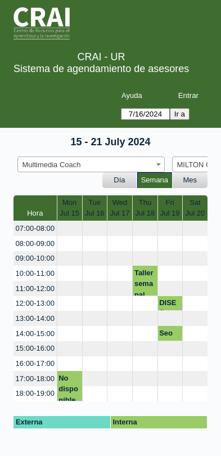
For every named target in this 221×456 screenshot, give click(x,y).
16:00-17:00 (35, 363)
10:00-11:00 (35, 273)
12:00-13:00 (35, 303)
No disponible (68, 387)
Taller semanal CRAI (144, 282)
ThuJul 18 (145, 208)
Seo (166, 333)
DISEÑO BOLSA (169, 304)
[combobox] (91, 164)
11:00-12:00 (35, 288)
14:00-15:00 (35, 333)
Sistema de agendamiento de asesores (101, 68)
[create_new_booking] (69, 228)
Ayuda (131, 95)
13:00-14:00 (35, 318)
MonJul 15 (69, 208)
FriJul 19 (170, 208)
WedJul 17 (120, 208)
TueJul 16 (95, 208)
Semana (154, 180)
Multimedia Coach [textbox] (51, 164)
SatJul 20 (195, 208)
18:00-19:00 (35, 393)
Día (119, 180)
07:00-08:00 (35, 228)
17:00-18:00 (35, 378)
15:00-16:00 (35, 348)
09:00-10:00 (35, 258)
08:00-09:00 (35, 243)
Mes (190, 180)
